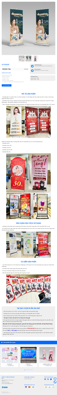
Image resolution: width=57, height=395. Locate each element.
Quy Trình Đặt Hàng (27, 378)
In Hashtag (11, 364)
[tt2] (29, 387)
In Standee (5, 64)
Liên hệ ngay (6, 85)
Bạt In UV (31, 364)
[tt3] (33, 387)
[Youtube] (51, 379)
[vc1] (46, 387)
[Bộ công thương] (8, 387)
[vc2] (49, 387)
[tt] (26, 387)
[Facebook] (45, 379)
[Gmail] (48, 379)
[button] (24, 369)
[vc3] (53, 387)
